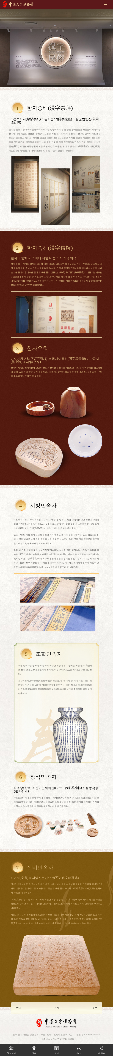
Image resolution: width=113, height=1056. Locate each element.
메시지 (79, 1049)
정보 (34, 1049)
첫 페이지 (11, 1049)
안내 (56, 1049)
